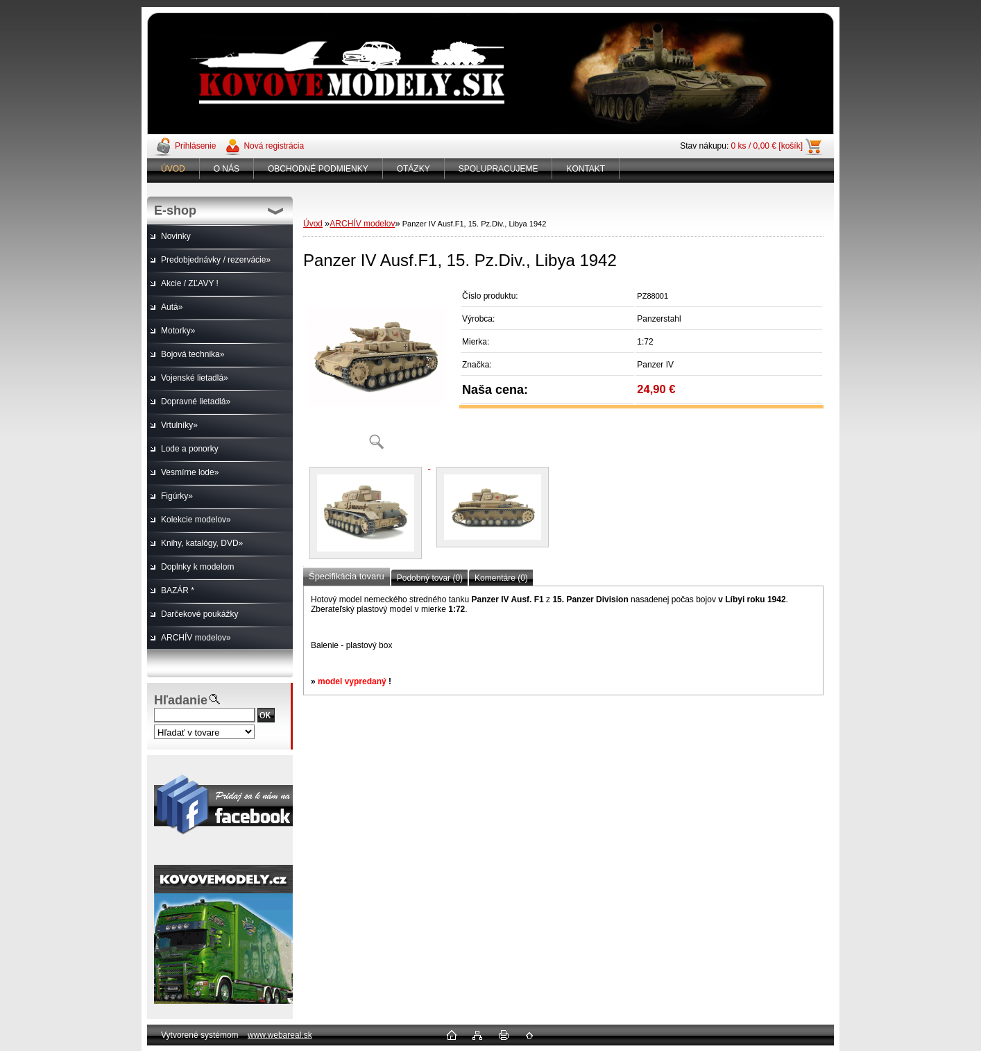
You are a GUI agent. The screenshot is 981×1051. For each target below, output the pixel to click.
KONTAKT (585, 169)
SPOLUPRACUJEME (498, 169)
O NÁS (226, 169)
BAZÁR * (177, 590)
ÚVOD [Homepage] (173, 169)
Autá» (171, 307)
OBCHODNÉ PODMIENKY (318, 169)
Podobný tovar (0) (430, 578)
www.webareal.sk (280, 1035)
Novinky (176, 236)
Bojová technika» (192, 354)
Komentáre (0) (501, 578)
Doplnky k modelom (197, 567)
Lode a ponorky (190, 449)
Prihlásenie (195, 146)
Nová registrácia (274, 146)
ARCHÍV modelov (362, 224)
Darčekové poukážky (199, 614)
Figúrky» (177, 496)
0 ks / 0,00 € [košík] (767, 146)
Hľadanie (180, 700)
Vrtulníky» (179, 425)
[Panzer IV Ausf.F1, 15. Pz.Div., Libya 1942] (376, 371)
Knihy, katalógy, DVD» (202, 543)
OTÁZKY (413, 169)
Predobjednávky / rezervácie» (216, 260)
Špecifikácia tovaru (346, 576)
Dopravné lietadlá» (195, 401)
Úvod (313, 224)
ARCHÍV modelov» (196, 638)
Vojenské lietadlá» (194, 378)
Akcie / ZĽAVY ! (190, 283)
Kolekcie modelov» (196, 519)
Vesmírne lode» (190, 472)
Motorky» (178, 331)
